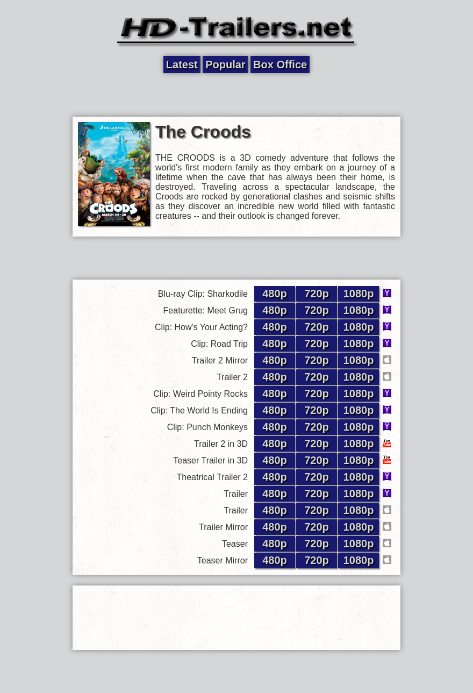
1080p (358, 293)
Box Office (280, 64)
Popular (225, 64)
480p (274, 293)
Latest (182, 64)
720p (316, 293)
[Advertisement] (236, 95)
